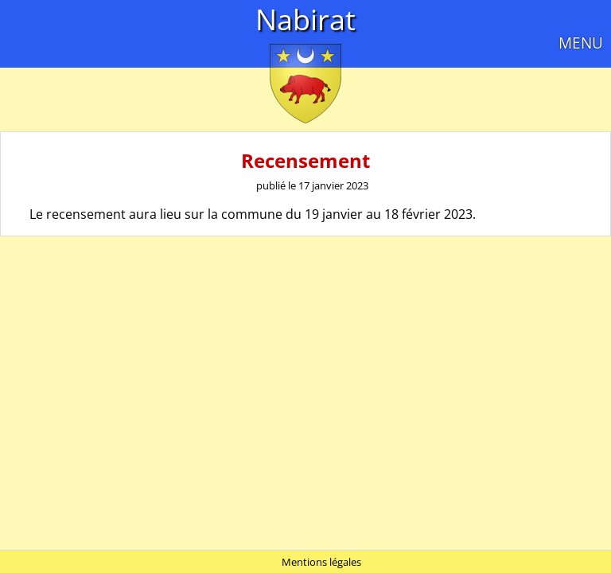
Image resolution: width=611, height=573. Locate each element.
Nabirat (305, 19)
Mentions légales (321, 562)
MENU (580, 42)
